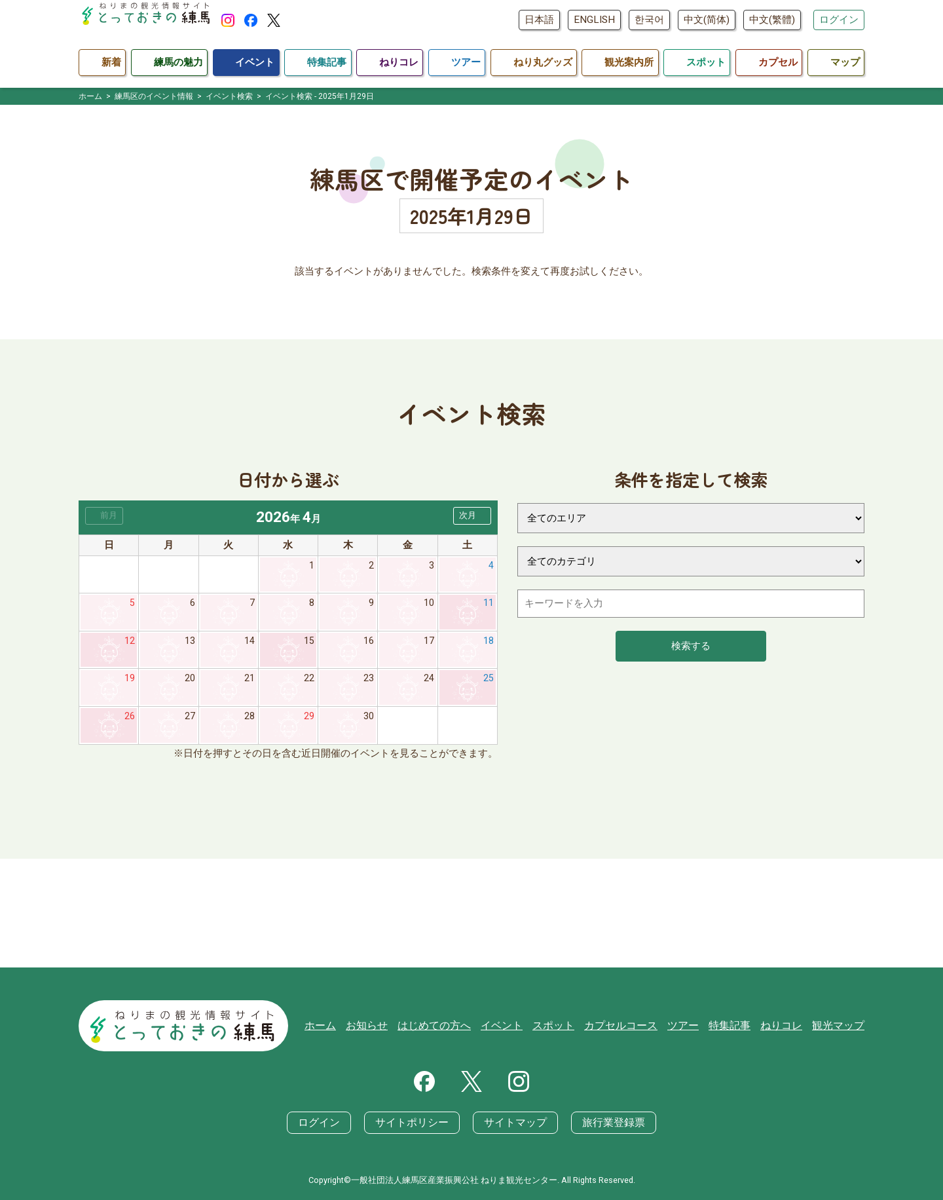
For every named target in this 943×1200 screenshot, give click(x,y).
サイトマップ (513, 1123)
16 (368, 643)
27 (190, 720)
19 (129, 682)
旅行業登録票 (606, 1123)
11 (488, 604)
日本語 (539, 19)
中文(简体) (707, 19)
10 (429, 604)
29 (309, 720)
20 (190, 682)
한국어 (649, 19)
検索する (691, 646)
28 (249, 720)
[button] (472, 516)
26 (129, 720)
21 (249, 682)
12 (129, 643)
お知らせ (393, 1027)
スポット (569, 1027)
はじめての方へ (456, 1027)
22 (309, 682)
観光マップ (839, 1027)
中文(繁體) (772, 19)
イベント (520, 1027)
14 (249, 643)
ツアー (692, 1027)
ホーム (348, 1027)
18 (488, 643)
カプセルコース (633, 1027)
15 (309, 643)
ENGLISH (594, 19)
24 (429, 682)
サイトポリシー (415, 1123)
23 (368, 682)
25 (488, 682)
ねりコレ (785, 1027)
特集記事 (736, 1027)
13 (190, 643)
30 (368, 720)
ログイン (839, 19)
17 (429, 643)
